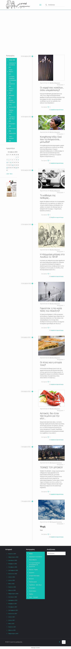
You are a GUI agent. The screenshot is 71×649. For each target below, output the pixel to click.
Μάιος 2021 (11, 623)
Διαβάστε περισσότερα (57, 109)
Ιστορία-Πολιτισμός (12, 101)
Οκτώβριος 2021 (12, 607)
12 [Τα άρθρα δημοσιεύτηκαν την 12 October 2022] (10, 162)
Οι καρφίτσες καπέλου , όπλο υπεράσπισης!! (52, 88)
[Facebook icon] (59, 642)
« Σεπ (7, 173)
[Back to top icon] (64, 642)
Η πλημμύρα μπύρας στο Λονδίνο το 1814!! (52, 255)
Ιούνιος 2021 (11, 620)
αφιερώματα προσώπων (12, 63)
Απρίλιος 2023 (12, 553)
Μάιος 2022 (11, 583)
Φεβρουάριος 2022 (13, 593)
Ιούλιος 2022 (11, 577)
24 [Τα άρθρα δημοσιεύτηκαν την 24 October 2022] (7, 167)
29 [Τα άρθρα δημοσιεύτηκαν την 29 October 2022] (16, 167)
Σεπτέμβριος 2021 (13, 610)
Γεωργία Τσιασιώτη (57, 462)
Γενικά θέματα (11, 70)
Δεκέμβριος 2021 (12, 600)
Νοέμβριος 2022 (12, 563)
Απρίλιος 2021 (12, 627)
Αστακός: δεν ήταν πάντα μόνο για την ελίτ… (49, 416)
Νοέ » (11, 173)
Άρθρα (11, 60)
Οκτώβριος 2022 (12, 567)
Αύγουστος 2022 (12, 573)
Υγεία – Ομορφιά (11, 137)
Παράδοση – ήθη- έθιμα (12, 117)
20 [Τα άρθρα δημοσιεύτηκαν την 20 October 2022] (12, 165)
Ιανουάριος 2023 (12, 560)
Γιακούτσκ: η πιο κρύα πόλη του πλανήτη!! (51, 309)
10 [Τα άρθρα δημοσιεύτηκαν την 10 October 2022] (7, 162)
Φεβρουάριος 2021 (13, 633)
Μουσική (11, 107)
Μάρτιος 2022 (12, 590)
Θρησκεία (11, 95)
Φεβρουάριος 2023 (13, 557)
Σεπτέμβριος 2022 (13, 570)
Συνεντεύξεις (12, 128)
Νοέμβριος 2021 (12, 603)
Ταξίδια (11, 133)
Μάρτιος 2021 (12, 630)
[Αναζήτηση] (56, 553)
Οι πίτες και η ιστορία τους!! (51, 363)
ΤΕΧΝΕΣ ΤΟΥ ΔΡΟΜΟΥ (51, 467)
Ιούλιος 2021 (11, 617)
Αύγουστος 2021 (12, 613)
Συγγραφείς (12, 123)
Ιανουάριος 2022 (12, 597)
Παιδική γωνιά (11, 111)
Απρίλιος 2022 (12, 587)
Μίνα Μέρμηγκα (56, 83)
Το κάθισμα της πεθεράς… (48, 196)
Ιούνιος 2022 (11, 580)
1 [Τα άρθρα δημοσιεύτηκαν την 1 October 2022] (16, 157)
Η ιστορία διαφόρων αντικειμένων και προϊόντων (12, 80)
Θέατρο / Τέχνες (11, 89)
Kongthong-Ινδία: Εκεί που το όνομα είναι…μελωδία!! (51, 139)
